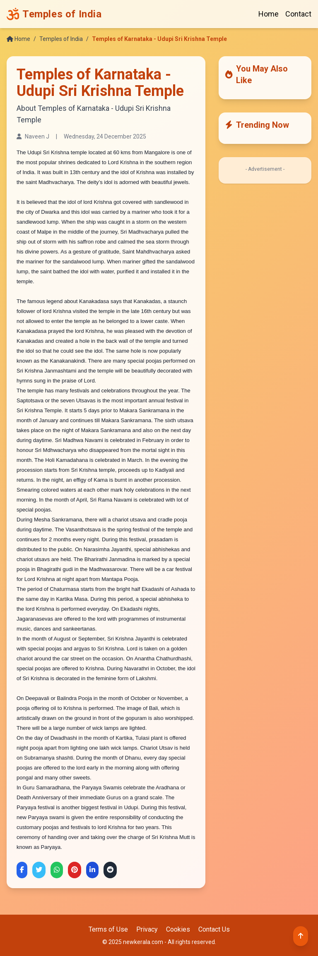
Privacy (147, 929)
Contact (298, 14)
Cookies (178, 929)
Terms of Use (108, 929)
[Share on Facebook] (22, 870)
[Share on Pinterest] (74, 870)
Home (268, 14)
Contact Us (214, 929)
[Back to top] (300, 936)
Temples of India (61, 39)
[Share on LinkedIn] (92, 870)
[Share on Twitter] (39, 870)
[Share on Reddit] (110, 870)
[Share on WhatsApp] (57, 870)
